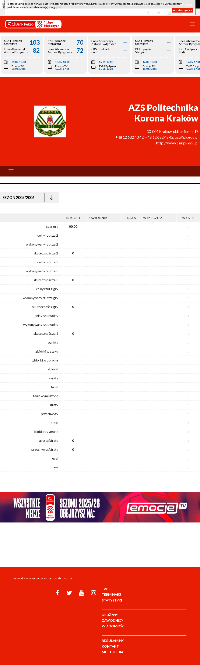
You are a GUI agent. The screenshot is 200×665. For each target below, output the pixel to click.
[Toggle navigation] (192, 24)
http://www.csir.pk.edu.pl (177, 143)
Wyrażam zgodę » (182, 10)
